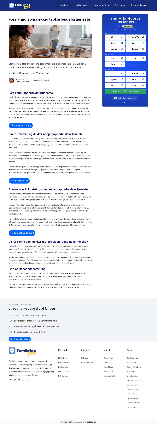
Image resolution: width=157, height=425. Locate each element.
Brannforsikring (132, 376)
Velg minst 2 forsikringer (125, 91)
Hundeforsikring (64, 362)
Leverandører (100, 5)
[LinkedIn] (19, 379)
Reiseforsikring (138, 5)
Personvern (108, 358)
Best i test (65, 5)
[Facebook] (28, 379)
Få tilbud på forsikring (20, 125)
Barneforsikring (132, 385)
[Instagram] (15, 379)
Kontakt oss (108, 367)
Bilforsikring (82, 5)
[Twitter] (10, 379)
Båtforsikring (132, 407)
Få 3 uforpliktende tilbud (22, 233)
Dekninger (120, 5)
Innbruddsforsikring (134, 380)
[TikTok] (23, 379)
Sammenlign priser (19, 180)
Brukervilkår (108, 371)
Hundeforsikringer (133, 403)
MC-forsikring (132, 362)
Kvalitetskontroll (110, 376)
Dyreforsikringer (133, 398)
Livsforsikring (132, 394)
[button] (101, 5)
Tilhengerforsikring (134, 367)
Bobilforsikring (132, 358)
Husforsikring (63, 367)
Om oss (107, 362)
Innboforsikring (63, 376)
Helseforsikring (132, 389)
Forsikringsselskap (88, 362)
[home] (20, 5)
